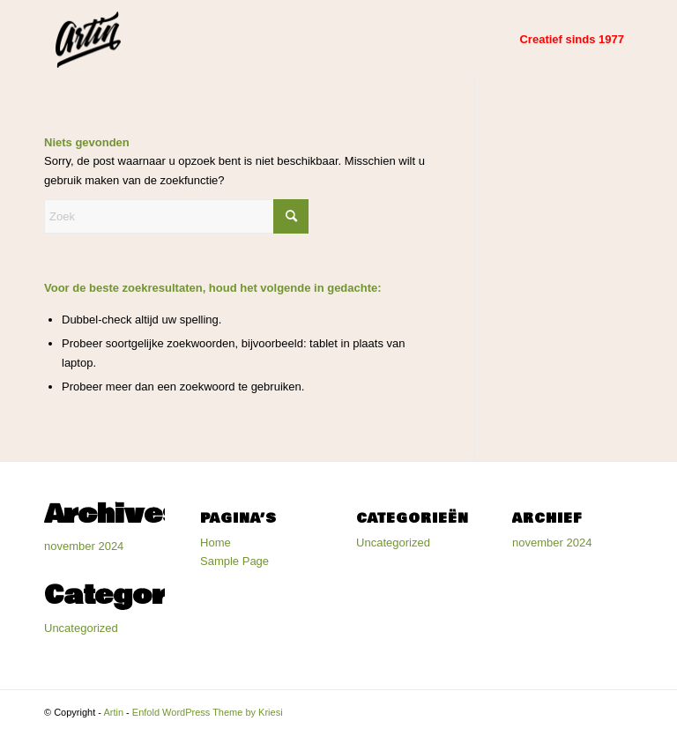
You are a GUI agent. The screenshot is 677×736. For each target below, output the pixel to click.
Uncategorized (81, 628)
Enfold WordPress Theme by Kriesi (207, 712)
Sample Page (234, 561)
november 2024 (83, 546)
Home (215, 542)
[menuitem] (571, 39)
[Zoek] (176, 216)
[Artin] (88, 39)
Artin (113, 712)
